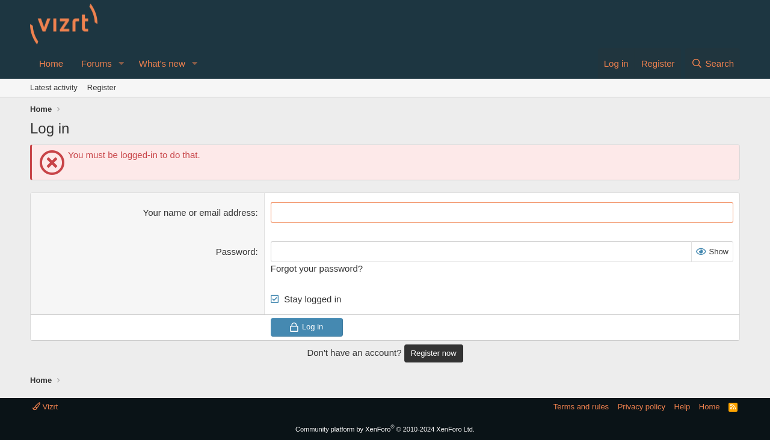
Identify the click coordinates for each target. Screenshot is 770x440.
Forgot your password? (317, 268)
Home (51, 63)
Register (101, 87)
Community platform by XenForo (385, 429)
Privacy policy (641, 406)
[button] (121, 63)
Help (682, 406)
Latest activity (54, 87)
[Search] (712, 63)
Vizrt (45, 406)
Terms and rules (581, 406)
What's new (162, 63)
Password (236, 251)
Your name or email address (199, 212)
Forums (96, 63)
